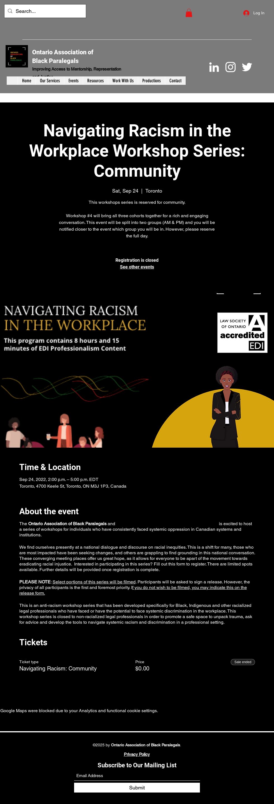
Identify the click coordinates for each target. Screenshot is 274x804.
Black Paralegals (55, 60)
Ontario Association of (62, 52)
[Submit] (137, 788)
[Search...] (45, 11)
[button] (188, 13)
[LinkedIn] (214, 67)
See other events (137, 267)
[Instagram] (230, 67)
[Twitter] (247, 67)
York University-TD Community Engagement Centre (167, 523)
